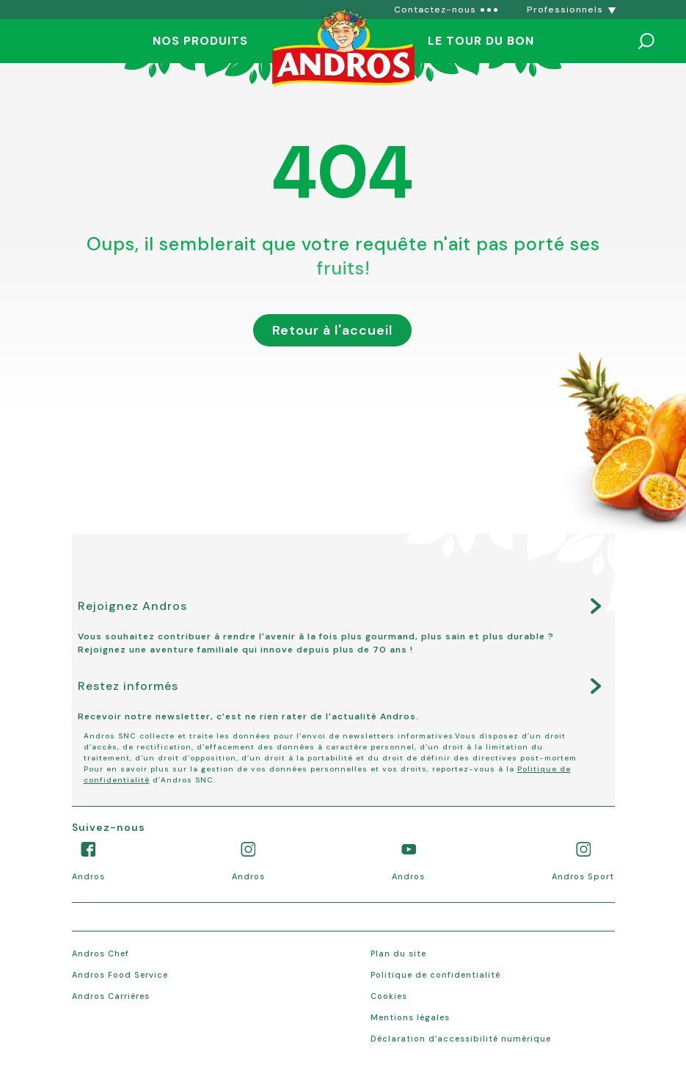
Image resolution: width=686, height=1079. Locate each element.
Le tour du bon (481, 40)
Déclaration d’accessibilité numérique (461, 1038)
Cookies (389, 996)
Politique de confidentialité (435, 975)
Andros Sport (583, 876)
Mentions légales (410, 1017)
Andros (88, 876)
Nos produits (200, 40)
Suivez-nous (108, 827)
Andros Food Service (120, 975)
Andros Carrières (111, 996)
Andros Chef (100, 953)
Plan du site (398, 953)
